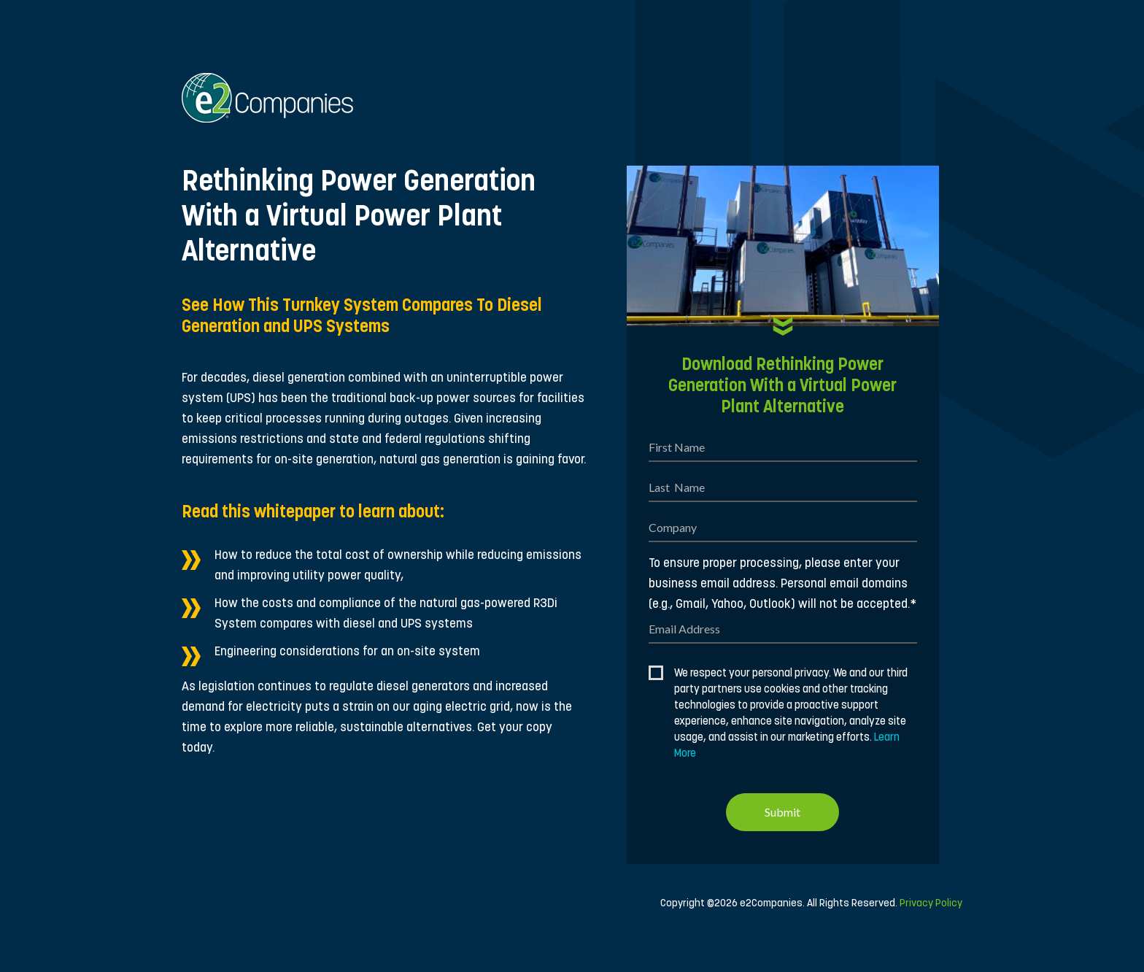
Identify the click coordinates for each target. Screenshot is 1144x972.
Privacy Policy (931, 903)
